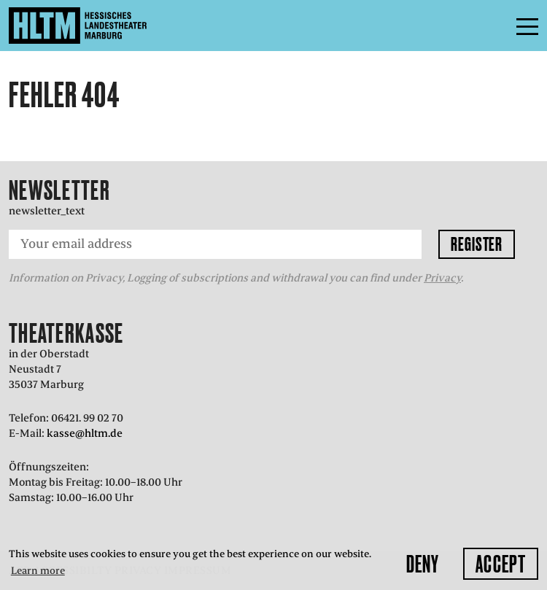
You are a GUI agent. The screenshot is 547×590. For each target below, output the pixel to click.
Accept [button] (501, 564)
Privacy (442, 277)
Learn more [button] (38, 570)
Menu (494, 25)
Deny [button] (422, 564)
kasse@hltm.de (85, 433)
